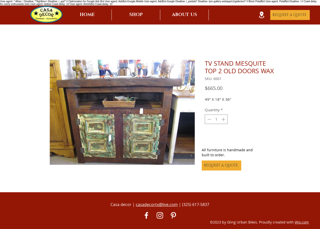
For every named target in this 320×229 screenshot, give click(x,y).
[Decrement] (209, 119)
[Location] (261, 15)
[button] (136, 15)
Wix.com (302, 222)
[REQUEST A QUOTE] (290, 15)
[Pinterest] (173, 215)
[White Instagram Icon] (160, 215)
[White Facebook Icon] (146, 215)
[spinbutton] (216, 119)
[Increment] (223, 119)
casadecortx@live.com (157, 204)
